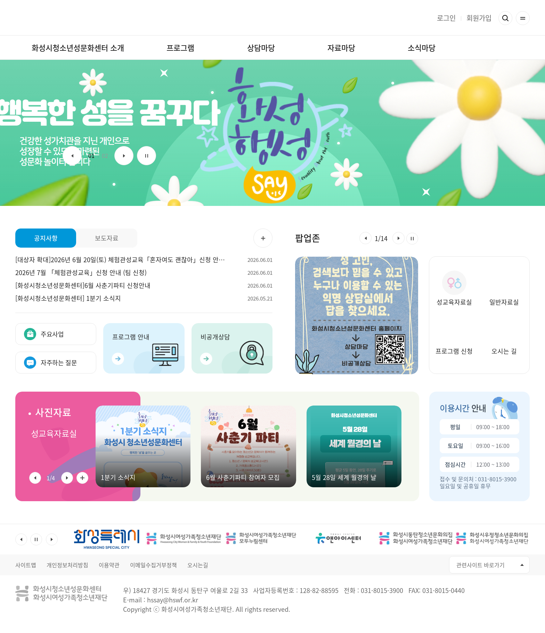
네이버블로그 (436, 565)
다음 (123, 155)
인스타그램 (420, 565)
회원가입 (478, 18)
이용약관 (109, 565)
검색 (505, 18)
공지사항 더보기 (262, 238)
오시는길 (197, 565)
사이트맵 (25, 565)
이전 (72, 155)
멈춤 (146, 155)
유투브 (405, 565)
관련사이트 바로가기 (480, 565)
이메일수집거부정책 (153, 565)
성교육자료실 (54, 433)
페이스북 (389, 565)
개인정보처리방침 (67, 565)
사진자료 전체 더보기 (82, 478)
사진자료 (53, 412)
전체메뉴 (523, 18)
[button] (365, 238)
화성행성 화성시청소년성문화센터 (272, 17)
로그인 (446, 18)
